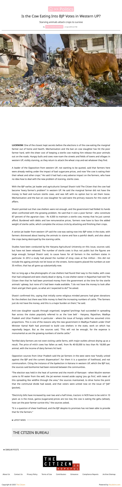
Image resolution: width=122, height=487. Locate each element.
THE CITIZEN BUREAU (31, 432)
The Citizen (20, 484)
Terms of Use (47, 474)
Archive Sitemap (109, 474)
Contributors (61, 474)
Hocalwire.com (114, 484)
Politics (66, 9)
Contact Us (18, 474)
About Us (6, 474)
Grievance (74, 474)
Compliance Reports (90, 474)
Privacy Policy (32, 474)
